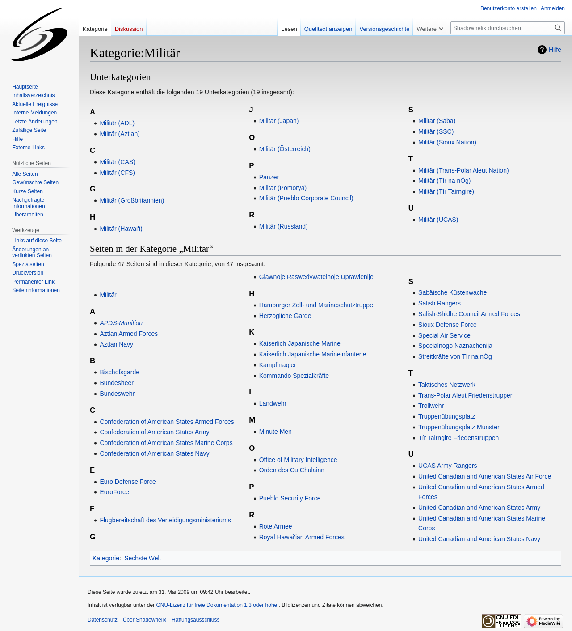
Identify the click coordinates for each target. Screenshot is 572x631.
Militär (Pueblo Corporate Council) (306, 198)
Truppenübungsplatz (446, 416)
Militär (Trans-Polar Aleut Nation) (463, 170)
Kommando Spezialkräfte (294, 375)
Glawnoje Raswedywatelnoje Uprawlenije (316, 276)
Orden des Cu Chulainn (291, 470)
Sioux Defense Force (447, 324)
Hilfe (555, 49)
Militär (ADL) (117, 123)
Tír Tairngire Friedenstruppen (458, 437)
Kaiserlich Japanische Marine (300, 343)
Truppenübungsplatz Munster (459, 427)
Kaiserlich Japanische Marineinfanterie (312, 354)
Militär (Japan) (279, 120)
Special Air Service (444, 335)
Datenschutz (103, 620)
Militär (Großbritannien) (132, 200)
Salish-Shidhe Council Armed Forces (469, 314)
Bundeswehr (117, 393)
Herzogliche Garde (285, 315)
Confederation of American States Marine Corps (166, 442)
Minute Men (275, 431)
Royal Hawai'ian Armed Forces (302, 537)
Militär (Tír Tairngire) (446, 191)
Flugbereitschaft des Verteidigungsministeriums (165, 520)
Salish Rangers (439, 303)
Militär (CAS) (117, 161)
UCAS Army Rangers (447, 465)
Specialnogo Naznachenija (455, 345)
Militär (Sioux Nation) (447, 142)
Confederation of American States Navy (154, 453)
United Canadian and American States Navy (479, 538)
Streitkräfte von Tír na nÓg (455, 356)
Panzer (269, 177)
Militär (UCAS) (438, 219)
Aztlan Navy (116, 344)
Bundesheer (117, 382)
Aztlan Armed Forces (129, 333)
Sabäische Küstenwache (452, 292)
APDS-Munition (121, 322)
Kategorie (106, 558)
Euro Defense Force (128, 481)
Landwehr (273, 403)
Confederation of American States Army (154, 432)
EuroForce (114, 491)
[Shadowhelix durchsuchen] (507, 27)
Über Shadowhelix (144, 620)
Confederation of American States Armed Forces (167, 421)
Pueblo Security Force (290, 498)
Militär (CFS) (117, 172)
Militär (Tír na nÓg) (444, 180)
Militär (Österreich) (285, 148)
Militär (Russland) (283, 226)
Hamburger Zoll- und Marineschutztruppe (316, 305)
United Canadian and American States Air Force (484, 476)
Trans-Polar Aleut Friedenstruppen (465, 395)
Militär (108, 294)
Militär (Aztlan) (119, 133)
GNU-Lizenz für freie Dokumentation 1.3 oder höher (217, 605)
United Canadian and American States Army (479, 507)
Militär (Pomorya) (283, 187)
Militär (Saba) (436, 120)
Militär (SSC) (436, 131)
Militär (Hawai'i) (121, 228)
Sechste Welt (142, 558)
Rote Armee (275, 526)
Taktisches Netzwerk (446, 384)
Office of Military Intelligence (298, 459)
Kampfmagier (277, 364)
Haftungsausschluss (195, 620)
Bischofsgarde (119, 372)
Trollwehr (431, 405)
